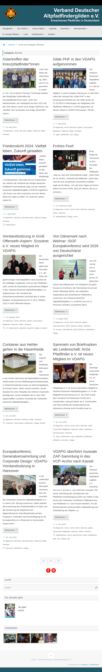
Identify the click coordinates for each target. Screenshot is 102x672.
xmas (75, 217)
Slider (43, 131)
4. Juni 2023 (61, 524)
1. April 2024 (11, 214)
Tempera (84, 665)
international (67, 329)
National (36, 131)
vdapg (76, 135)
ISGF (68, 326)
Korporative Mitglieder (61, 429)
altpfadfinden (61, 217)
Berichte (23, 131)
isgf (74, 329)
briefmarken (65, 436)
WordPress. (94, 665)
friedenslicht (10, 225)
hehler (84, 535)
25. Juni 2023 (61, 422)
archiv (69, 535)
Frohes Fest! (63, 146)
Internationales (27, 218)
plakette (22, 328)
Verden (43, 423)
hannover (9, 548)
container (9, 423)
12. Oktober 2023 (13, 317)
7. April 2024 (61, 124)
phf (71, 135)
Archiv (16, 131)
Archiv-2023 (75, 209)
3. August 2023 (62, 319)
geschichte (77, 535)
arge (58, 436)
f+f (7, 328)
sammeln (64, 440)
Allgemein (9, 131)
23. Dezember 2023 (64, 206)
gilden (29, 131)
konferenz (81, 329)
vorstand (43, 328)
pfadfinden (65, 135)
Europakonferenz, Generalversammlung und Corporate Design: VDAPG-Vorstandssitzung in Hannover (25, 461)
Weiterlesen (11, 120)
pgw (54, 539)
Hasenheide (19, 423)
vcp (58, 539)
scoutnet (30, 328)
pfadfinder (88, 436)
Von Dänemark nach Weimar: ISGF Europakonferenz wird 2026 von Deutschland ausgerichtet (75, 246)
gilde (58, 135)
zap (68, 539)
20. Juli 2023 (11, 416)
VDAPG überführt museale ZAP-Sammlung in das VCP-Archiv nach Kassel (75, 456)
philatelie (56, 440)
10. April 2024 (11, 127)
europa (59, 329)
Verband (11, 45)
